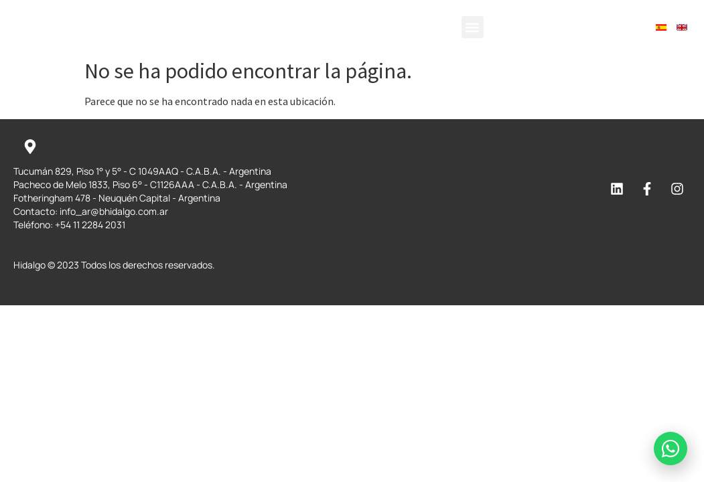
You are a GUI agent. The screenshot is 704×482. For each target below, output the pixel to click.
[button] (473, 27)
